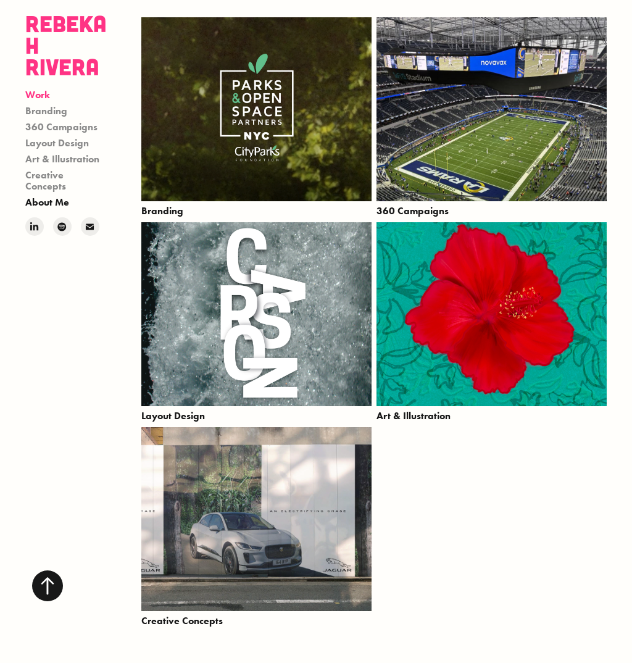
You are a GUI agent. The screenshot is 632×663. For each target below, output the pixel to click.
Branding (46, 111)
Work (37, 95)
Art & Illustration (62, 159)
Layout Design (57, 143)
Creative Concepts (45, 180)
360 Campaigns (61, 127)
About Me (47, 202)
